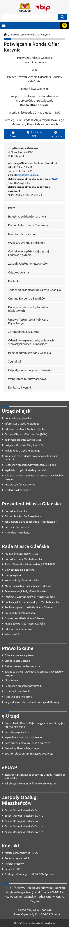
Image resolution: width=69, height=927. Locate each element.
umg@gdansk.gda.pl (27, 174)
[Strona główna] (5, 34)
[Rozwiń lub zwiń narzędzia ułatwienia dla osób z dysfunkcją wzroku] (64, 25)
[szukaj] (29, 17)
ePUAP (53, 178)
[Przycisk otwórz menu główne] (4, 25)
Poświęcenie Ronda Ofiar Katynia (30, 34)
